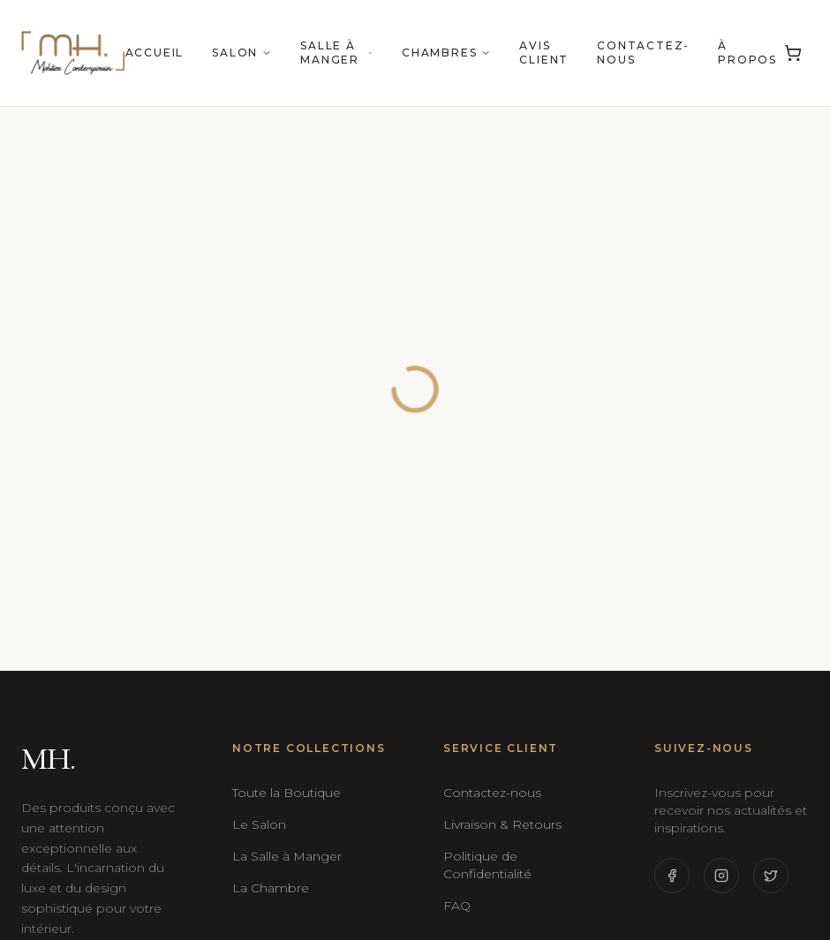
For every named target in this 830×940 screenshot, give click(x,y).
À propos (747, 52)
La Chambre (270, 888)
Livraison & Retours (502, 824)
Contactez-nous (643, 52)
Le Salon (259, 824)
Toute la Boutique (286, 793)
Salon (242, 52)
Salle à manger (337, 52)
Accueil (155, 52)
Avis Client (544, 52)
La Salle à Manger (287, 856)
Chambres (446, 52)
